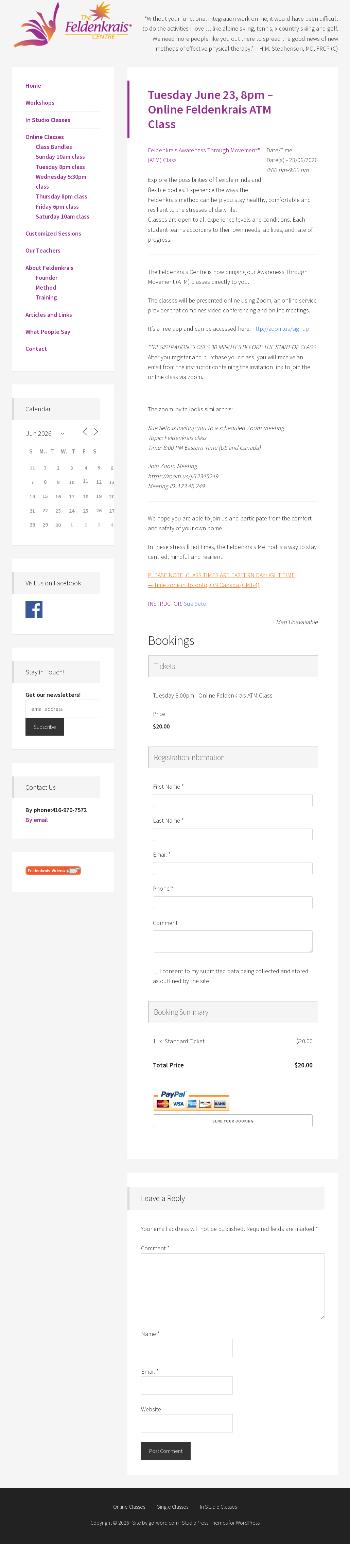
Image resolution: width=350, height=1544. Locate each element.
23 (58, 510)
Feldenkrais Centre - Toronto (73, 24)
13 (112, 482)
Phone (163, 888)
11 (85, 480)
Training (46, 297)
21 (32, 510)
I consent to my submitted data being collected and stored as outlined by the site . (231, 976)
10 (71, 482)
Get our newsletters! (53, 695)
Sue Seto (195, 603)
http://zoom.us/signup (280, 328)
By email (36, 820)
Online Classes (44, 137)
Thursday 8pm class (61, 196)
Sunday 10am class (60, 156)
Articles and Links (48, 315)
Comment (165, 923)
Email (162, 854)
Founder (46, 277)
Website (151, 1409)
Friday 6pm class (57, 206)
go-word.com (163, 1522)
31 (32, 467)
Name (150, 1334)
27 (112, 510)
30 (58, 524)
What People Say (47, 332)
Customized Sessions (53, 233)
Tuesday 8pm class (60, 167)
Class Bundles (54, 147)
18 (85, 496)
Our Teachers (42, 250)
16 (58, 496)
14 (32, 496)
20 (112, 496)
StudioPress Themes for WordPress (221, 1522)
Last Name (168, 820)
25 (85, 510)
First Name (168, 786)
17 (71, 496)
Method (46, 287)
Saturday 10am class (62, 216)
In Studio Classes (47, 120)
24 (71, 510)
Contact (36, 349)
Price (159, 714)
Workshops (39, 102)
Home (33, 85)
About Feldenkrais (49, 268)
